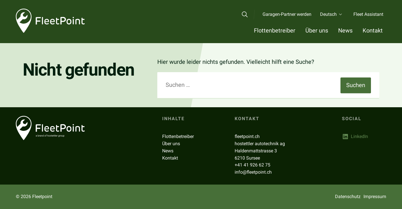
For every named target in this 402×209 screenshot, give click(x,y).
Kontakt (373, 30)
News (345, 30)
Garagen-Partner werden (287, 14)
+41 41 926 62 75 (252, 165)
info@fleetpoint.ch (253, 172)
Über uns (316, 30)
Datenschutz (348, 196)
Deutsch (328, 14)
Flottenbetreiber (274, 30)
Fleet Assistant (368, 14)
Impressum (374, 196)
